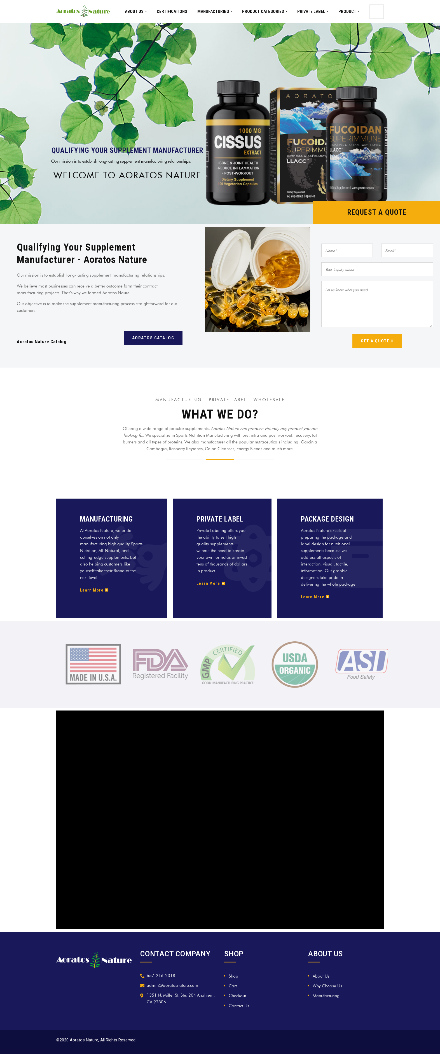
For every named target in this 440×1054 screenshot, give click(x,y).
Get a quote (377, 340)
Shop (233, 976)
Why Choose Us (327, 985)
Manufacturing (213, 11)
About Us (134, 11)
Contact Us (239, 1005)
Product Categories (263, 11)
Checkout (237, 995)
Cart (233, 985)
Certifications (172, 11)
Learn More (94, 590)
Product (347, 11)
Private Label (311, 11)
